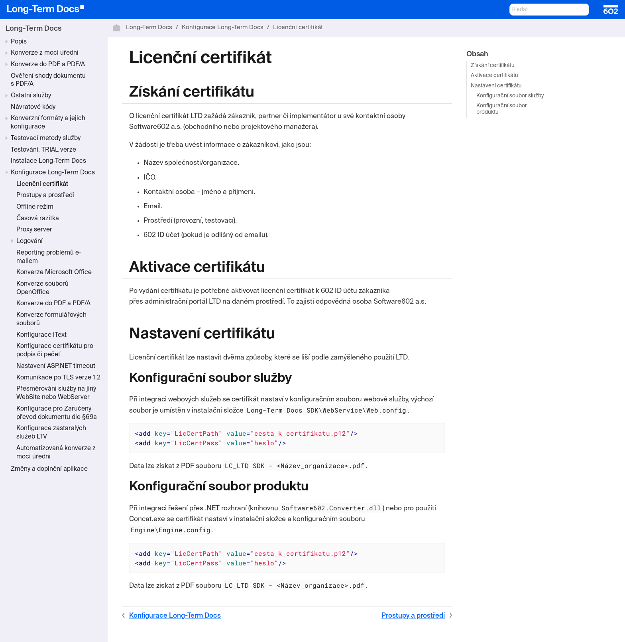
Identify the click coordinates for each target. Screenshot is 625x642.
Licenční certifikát (42, 184)
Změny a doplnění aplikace (49, 469)
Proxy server (34, 230)
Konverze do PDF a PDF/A (48, 64)
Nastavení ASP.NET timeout (55, 366)
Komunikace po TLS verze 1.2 (58, 378)
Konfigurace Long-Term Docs (53, 173)
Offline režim (34, 207)
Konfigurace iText (41, 335)
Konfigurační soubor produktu (501, 109)
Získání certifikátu (493, 66)
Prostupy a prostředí (45, 195)
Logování (29, 241)
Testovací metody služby (46, 138)
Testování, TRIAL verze (43, 150)
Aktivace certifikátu (494, 76)
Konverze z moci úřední (45, 53)
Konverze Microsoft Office (54, 272)
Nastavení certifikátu (496, 86)
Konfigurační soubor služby (510, 96)
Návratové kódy (33, 107)
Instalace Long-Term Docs (48, 161)
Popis (19, 42)
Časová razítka (37, 218)
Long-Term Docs (33, 28)
